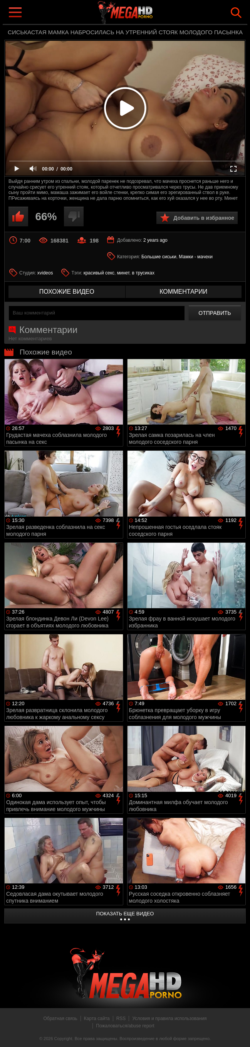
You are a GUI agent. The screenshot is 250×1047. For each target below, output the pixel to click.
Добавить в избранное (203, 218)
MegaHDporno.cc (140, 13)
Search (236, 12)
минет (123, 273)
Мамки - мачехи (196, 256)
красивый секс (99, 273)
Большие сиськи (158, 256)
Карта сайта (97, 1018)
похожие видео (66, 291)
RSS (121, 1018)
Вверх (238, 1033)
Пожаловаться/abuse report (125, 1026)
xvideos (45, 273)
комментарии (183, 291)
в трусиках (143, 273)
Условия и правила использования (169, 1018)
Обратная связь (60, 1018)
